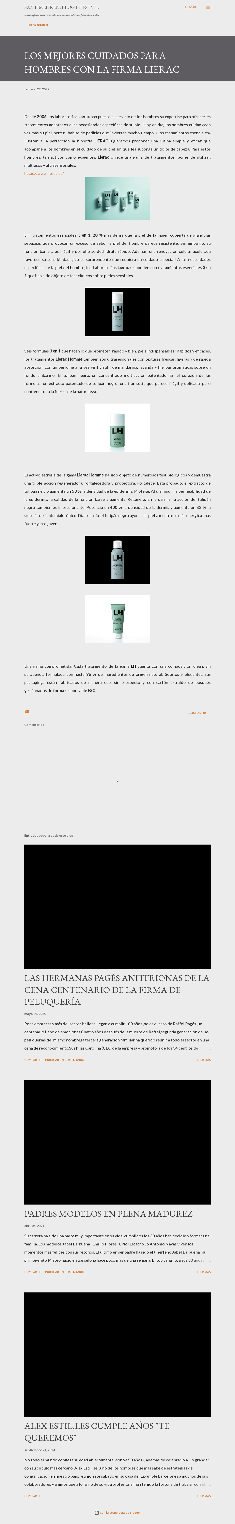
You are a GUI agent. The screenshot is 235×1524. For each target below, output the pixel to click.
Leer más (204, 1060)
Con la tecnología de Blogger (117, 1512)
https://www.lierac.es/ (44, 173)
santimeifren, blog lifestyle (61, 7)
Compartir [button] (197, 712)
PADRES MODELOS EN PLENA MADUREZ (108, 1213)
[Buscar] (190, 7)
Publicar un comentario (64, 1060)
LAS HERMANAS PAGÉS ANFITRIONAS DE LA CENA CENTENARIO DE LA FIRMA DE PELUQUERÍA (116, 989)
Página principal (37, 24)
